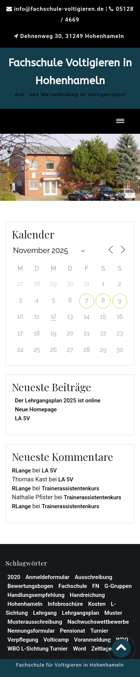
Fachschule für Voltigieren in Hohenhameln (70, 665)
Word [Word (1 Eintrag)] (79, 648)
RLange (21, 470)
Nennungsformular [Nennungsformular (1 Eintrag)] (31, 630)
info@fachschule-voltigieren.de (59, 9)
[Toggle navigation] (120, 121)
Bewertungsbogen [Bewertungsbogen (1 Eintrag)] (30, 586)
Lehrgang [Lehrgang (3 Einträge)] (45, 613)
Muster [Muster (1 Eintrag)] (113, 613)
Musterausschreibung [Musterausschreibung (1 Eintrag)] (34, 622)
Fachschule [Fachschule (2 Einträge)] (72, 586)
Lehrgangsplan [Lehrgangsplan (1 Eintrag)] (80, 613)
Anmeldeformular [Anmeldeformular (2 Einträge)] (47, 577)
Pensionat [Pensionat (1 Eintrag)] (72, 630)
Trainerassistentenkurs (70, 488)
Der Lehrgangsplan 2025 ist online (57, 400)
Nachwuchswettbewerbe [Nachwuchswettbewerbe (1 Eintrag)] (98, 622)
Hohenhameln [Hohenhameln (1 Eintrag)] (25, 604)
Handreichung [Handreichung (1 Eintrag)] (87, 595)
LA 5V (22, 418)
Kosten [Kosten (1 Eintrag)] (97, 604)
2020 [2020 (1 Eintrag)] (13, 577)
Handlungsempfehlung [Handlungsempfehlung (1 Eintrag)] (36, 595)
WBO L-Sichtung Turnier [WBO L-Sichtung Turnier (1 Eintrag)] (37, 648)
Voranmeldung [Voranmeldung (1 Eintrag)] (92, 639)
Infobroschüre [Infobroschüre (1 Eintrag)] (65, 604)
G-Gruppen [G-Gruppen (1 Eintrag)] (118, 586)
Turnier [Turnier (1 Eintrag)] (99, 630)
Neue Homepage (36, 409)
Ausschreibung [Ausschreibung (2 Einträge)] (93, 577)
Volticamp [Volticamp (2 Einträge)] (56, 639)
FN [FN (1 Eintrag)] (95, 586)
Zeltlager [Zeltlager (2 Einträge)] (102, 648)
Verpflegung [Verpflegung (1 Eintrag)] (22, 639)
